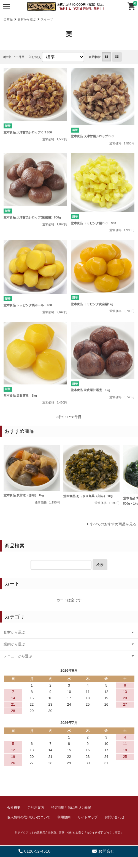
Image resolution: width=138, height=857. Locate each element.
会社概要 (13, 807)
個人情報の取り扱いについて (28, 817)
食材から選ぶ (27, 19)
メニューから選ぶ (18, 656)
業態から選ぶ (14, 644)
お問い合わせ (115, 817)
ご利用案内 (36, 807)
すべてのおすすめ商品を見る (113, 524)
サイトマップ (88, 817)
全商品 (8, 19)
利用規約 (64, 817)
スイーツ (47, 19)
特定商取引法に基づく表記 (71, 807)
